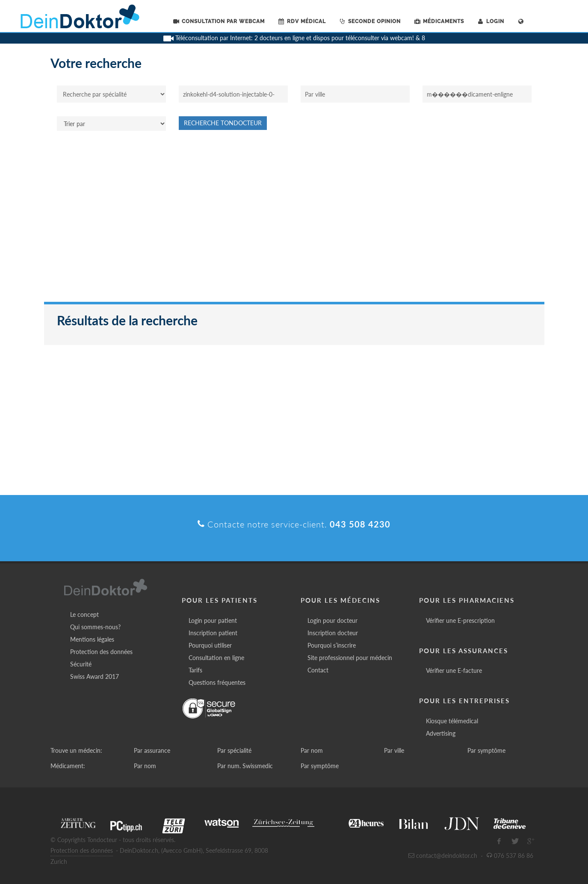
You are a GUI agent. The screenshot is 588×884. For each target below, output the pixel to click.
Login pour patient (213, 620)
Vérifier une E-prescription (460, 620)
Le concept (84, 614)
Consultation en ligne (216, 657)
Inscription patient (213, 632)
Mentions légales (92, 639)
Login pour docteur (332, 620)
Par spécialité (234, 750)
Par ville (394, 750)
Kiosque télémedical (452, 721)
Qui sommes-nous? (95, 627)
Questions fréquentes (217, 682)
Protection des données (101, 651)
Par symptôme (486, 750)
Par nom (312, 750)
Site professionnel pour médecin (349, 657)
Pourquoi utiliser (210, 645)
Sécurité (81, 664)
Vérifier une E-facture (454, 670)
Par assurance (152, 750)
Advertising (440, 733)
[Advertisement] (294, 220)
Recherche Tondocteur (223, 123)
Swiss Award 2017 (94, 676)
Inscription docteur (332, 632)
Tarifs (195, 670)
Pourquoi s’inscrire (331, 645)
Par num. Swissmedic (245, 765)
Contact (317, 670)
